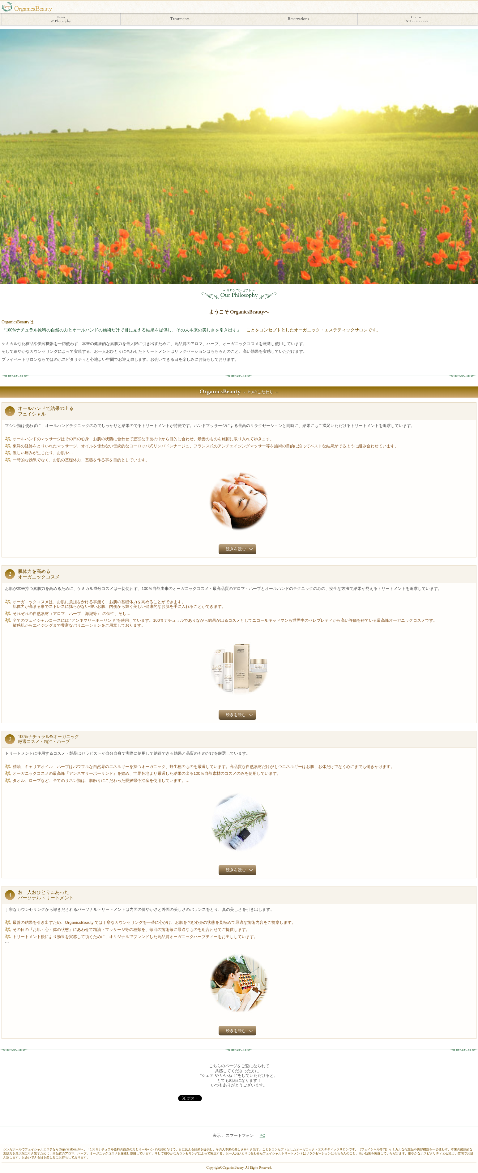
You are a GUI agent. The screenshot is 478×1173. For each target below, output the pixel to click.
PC (262, 1135)
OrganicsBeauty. (234, 1168)
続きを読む (236, 549)
